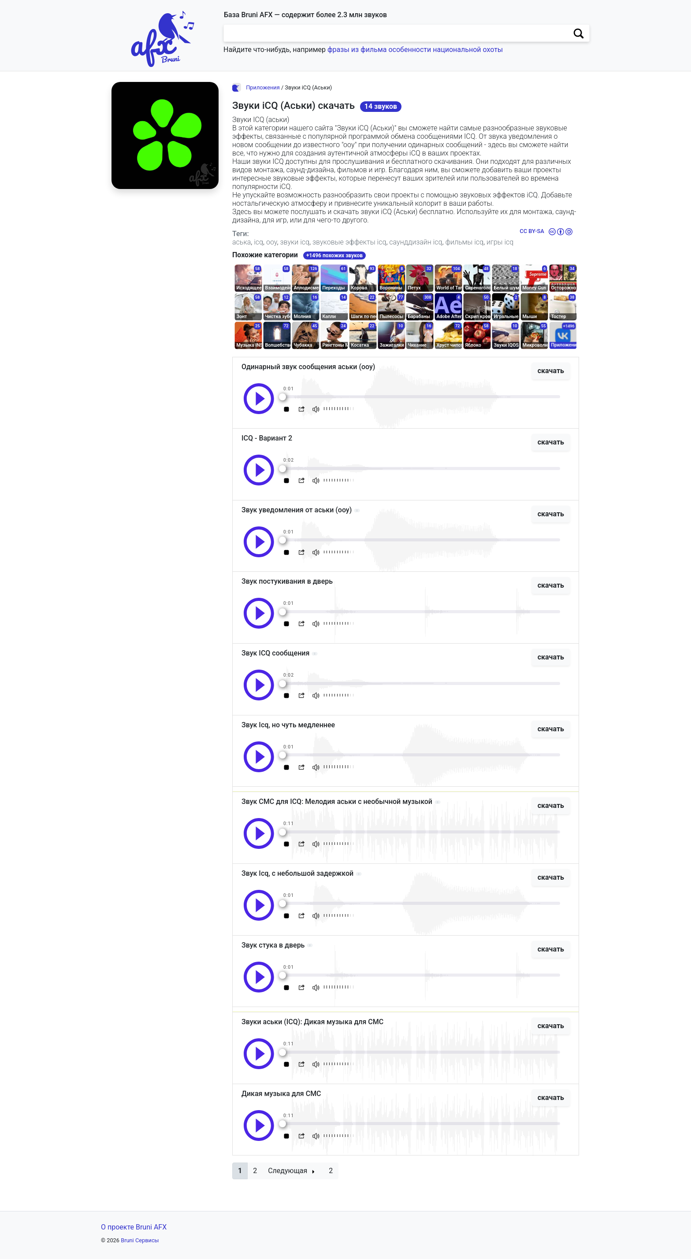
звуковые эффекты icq (349, 242)
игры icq (500, 242)
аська (241, 242)
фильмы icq (464, 242)
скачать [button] (551, 371)
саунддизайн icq (415, 242)
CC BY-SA (532, 231)
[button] (240, 1171)
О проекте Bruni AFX (134, 1227)
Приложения (263, 87)
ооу (271, 242)
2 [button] (255, 1170)
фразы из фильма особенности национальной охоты (415, 49)
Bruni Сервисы (140, 1240)
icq (258, 242)
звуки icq (294, 242)
